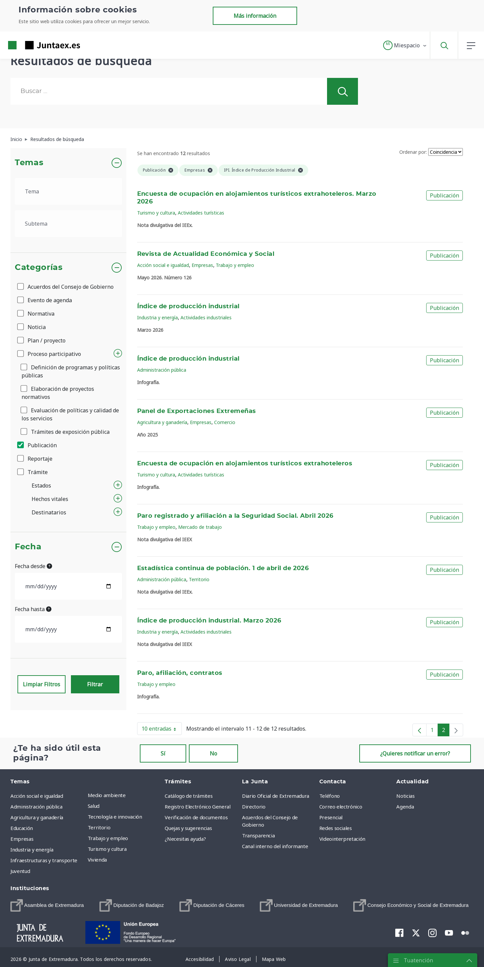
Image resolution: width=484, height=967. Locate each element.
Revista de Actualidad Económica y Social (206, 254)
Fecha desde (33, 566)
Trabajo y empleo (235, 265)
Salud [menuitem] (93, 805)
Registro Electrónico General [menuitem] (197, 806)
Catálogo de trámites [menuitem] (188, 795)
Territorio (199, 579)
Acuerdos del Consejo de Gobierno (66, 286)
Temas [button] (29, 163)
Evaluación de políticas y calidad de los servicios (70, 414)
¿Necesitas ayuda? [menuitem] (185, 838)
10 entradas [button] (162, 730)
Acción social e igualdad (163, 265)
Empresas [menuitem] (21, 838)
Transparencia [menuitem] (258, 835)
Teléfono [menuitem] (329, 795)
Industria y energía (157, 317)
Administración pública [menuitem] (36, 806)
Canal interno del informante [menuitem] (275, 846)
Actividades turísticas (201, 213)
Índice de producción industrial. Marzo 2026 (209, 621)
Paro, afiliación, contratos (180, 673)
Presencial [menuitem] (331, 817)
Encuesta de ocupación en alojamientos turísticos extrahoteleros (245, 464)
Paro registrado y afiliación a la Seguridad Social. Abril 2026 (235, 516)
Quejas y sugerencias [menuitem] (188, 828)
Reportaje (35, 458)
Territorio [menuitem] (99, 827)
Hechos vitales (50, 499)
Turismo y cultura (156, 213)
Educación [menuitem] (21, 828)
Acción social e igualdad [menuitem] (36, 795)
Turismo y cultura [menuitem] (107, 848)
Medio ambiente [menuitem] (107, 795)
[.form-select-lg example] (68, 191)
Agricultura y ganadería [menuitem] (36, 817)
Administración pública (161, 370)
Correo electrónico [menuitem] (340, 806)
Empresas (202, 265)
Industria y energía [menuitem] (31, 849)
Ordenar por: (413, 152)
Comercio (224, 422)
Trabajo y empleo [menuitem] (108, 838)
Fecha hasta (33, 609)
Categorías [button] (39, 268)
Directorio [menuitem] (254, 806)
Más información (255, 15)
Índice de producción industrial (188, 307)
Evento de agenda (45, 300)
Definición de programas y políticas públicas (71, 371)
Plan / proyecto (42, 340)
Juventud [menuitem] (20, 871)
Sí (163, 753)
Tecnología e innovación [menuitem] (115, 816)
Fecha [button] (28, 547)
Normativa (36, 313)
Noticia (32, 327)
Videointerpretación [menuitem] (342, 838)
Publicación (37, 445)
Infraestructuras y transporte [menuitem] (43, 860)
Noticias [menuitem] (405, 795)
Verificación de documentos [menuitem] (196, 817)
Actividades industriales (206, 317)
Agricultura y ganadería (162, 422)
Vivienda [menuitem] (97, 859)
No (213, 753)
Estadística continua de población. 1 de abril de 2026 (223, 568)
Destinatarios (49, 512)
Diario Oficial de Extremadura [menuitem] (275, 795)
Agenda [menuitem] (405, 806)
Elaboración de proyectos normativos (58, 393)
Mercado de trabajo (200, 527)
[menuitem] (47, 905)
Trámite (33, 472)
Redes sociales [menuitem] (335, 828)
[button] (405, 45)
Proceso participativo (49, 354)
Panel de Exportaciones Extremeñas (196, 411)
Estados (41, 485)
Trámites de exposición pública (66, 431)
